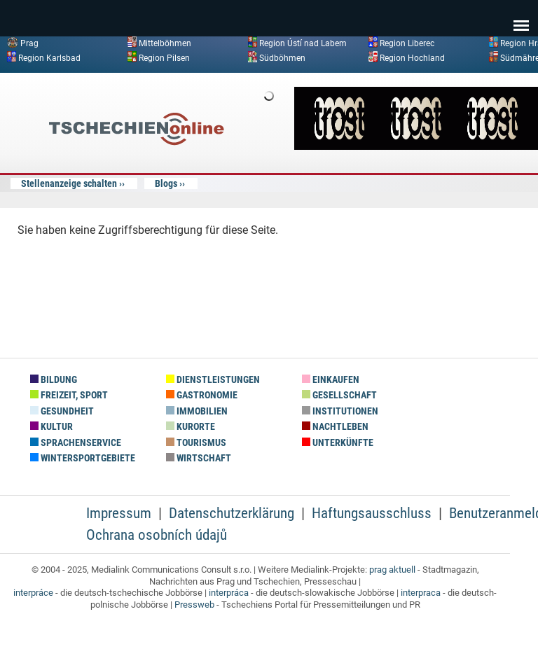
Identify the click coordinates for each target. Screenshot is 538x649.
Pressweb (194, 604)
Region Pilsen (164, 57)
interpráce (33, 592)
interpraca (421, 592)
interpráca (229, 592)
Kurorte (190, 427)
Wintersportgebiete (82, 458)
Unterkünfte (337, 443)
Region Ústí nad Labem (303, 43)
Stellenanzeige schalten (69, 183)
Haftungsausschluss (372, 513)
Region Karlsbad (49, 57)
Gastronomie (201, 395)
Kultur (51, 427)
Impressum (118, 513)
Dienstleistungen (213, 380)
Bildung (53, 380)
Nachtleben (335, 427)
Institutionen (340, 411)
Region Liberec (407, 43)
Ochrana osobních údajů (156, 534)
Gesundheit (62, 411)
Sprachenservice (75, 443)
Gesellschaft (339, 395)
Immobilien (197, 411)
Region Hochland (412, 57)
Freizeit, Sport (69, 395)
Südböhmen (282, 57)
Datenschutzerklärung (231, 513)
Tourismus (196, 443)
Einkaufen (330, 380)
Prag (29, 43)
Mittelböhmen (165, 43)
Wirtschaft (198, 458)
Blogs (166, 183)
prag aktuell (392, 569)
